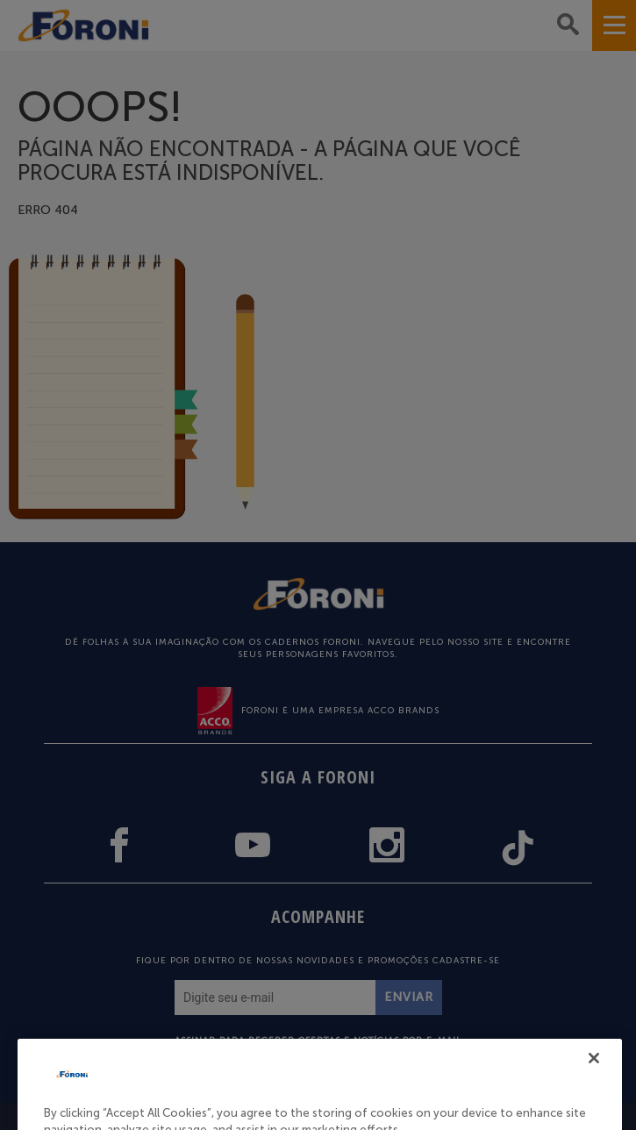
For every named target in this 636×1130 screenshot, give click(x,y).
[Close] (594, 1076)
